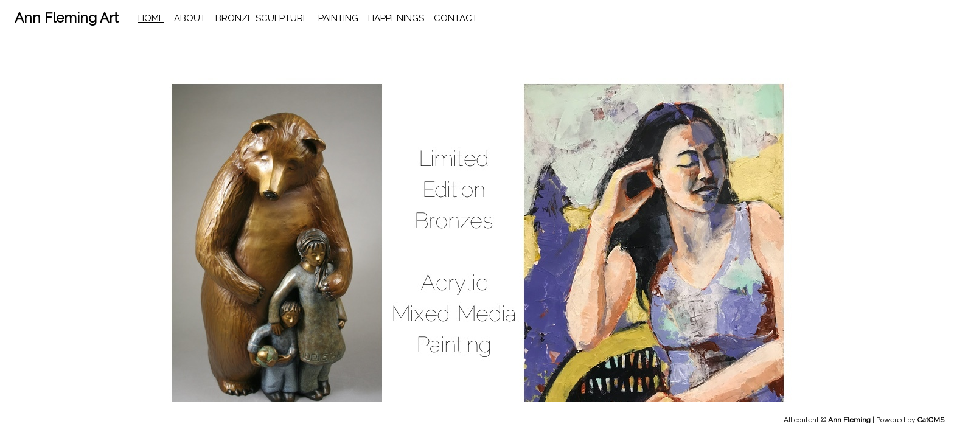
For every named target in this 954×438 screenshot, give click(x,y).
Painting (338, 18)
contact (456, 18)
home (151, 18)
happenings (396, 18)
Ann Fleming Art (67, 18)
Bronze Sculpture (261, 18)
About (190, 18)
